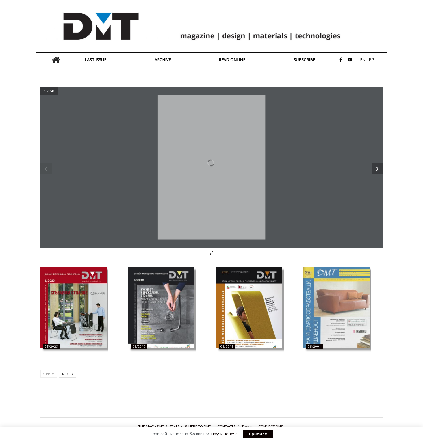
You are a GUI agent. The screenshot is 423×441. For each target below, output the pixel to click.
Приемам (258, 433)
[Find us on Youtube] (350, 60)
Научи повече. (224, 433)
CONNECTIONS (270, 426)
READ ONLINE (232, 59)
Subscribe (304, 59)
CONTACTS (226, 426)
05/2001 (314, 346)
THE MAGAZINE (151, 426)
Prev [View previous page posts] (48, 374)
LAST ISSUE (95, 59)
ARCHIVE (163, 59)
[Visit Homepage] (211, 26)
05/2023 (51, 346)
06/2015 (227, 346)
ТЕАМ (174, 426)
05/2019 (139, 346)
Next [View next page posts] (67, 374)
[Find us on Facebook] (340, 60)
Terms (247, 426)
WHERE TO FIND (198, 426)
